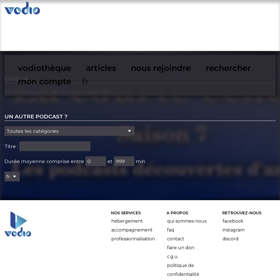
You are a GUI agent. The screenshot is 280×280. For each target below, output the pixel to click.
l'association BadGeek (92, 268)
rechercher (198, 10)
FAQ (170, 195)
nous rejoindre (153, 10)
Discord (231, 204)
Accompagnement (132, 195)
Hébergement (127, 186)
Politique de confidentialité (183, 235)
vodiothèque (75, 10)
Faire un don (180, 213)
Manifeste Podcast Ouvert (155, 260)
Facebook (233, 186)
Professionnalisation (133, 204)
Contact (175, 204)
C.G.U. (172, 222)
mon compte (242, 10)
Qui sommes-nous (186, 186)
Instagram (233, 195)
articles (113, 10)
